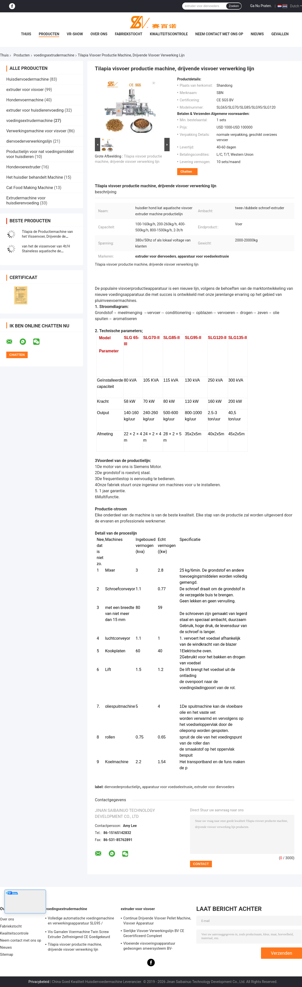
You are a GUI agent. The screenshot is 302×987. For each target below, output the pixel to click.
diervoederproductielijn (122, 787)
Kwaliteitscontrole (169, 34)
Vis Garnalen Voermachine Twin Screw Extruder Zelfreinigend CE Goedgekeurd (79, 934)
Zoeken (234, 6)
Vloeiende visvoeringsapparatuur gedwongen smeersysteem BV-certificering (149, 946)
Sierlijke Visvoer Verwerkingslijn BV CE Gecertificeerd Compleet (153, 933)
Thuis (26, 34)
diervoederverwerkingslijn (29, 141)
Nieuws (257, 34)
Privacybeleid (38, 982)
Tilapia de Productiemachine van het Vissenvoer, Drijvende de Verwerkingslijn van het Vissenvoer (49, 236)
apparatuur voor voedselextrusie (167, 787)
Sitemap (6, 954)
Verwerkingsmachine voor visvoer (36, 131)
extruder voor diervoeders (214, 787)
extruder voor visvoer (25, 89)
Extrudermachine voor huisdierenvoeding (26, 200)
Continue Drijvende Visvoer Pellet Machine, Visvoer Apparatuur (157, 920)
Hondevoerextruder (23, 167)
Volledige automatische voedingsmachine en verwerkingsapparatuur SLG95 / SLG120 (81, 921)
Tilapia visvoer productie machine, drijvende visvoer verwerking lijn (75, 946)
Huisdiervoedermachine (27, 79)
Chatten (186, 171)
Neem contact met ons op (219, 34)
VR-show (75, 34)
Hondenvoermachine (25, 100)
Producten (49, 34)
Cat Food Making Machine (29, 187)
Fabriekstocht (128, 34)
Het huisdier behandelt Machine (34, 177)
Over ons (98, 34)
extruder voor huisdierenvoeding (35, 110)
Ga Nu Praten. (261, 6)
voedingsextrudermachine (54, 55)
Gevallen (279, 34)
